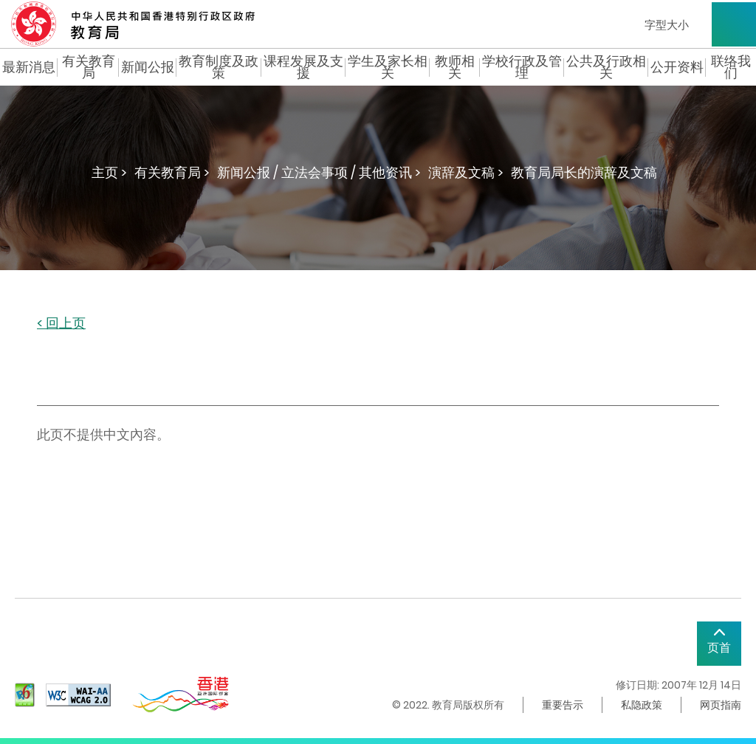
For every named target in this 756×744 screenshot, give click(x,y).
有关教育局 (88, 67)
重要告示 (562, 705)
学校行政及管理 (522, 67)
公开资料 (677, 67)
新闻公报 (147, 67)
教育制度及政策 (218, 67)
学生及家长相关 (387, 67)
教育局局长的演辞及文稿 (584, 172)
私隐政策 (641, 705)
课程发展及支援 (303, 67)
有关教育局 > (172, 172)
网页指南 (720, 705)
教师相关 (455, 67)
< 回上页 (61, 323)
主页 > (109, 172)
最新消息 (28, 67)
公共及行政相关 (606, 67)
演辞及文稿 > (466, 172)
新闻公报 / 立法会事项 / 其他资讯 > (319, 172)
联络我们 (731, 67)
